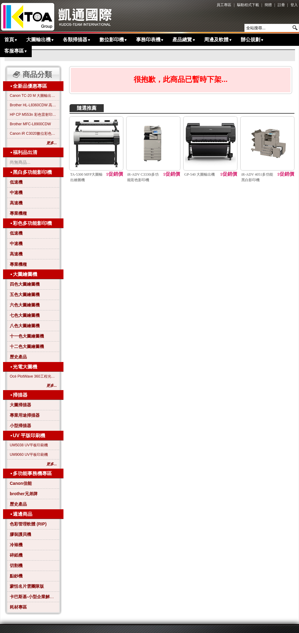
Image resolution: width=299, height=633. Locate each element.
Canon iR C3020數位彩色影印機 (33, 133)
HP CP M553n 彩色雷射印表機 (33, 114)
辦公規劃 (252, 39)
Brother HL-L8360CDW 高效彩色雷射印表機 (33, 105)
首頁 (11, 39)
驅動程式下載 (248, 5)
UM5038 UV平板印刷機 (29, 445)
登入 (294, 5)
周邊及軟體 (218, 39)
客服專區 (15, 50)
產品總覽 (184, 39)
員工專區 (224, 5)
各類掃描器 (77, 39)
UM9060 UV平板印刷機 (29, 454)
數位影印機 (113, 39)
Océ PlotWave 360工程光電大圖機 (33, 376)
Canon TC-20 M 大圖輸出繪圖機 (33, 95)
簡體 (268, 5)
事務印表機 (150, 39)
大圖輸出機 (40, 39)
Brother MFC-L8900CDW (30, 124)
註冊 (281, 5)
